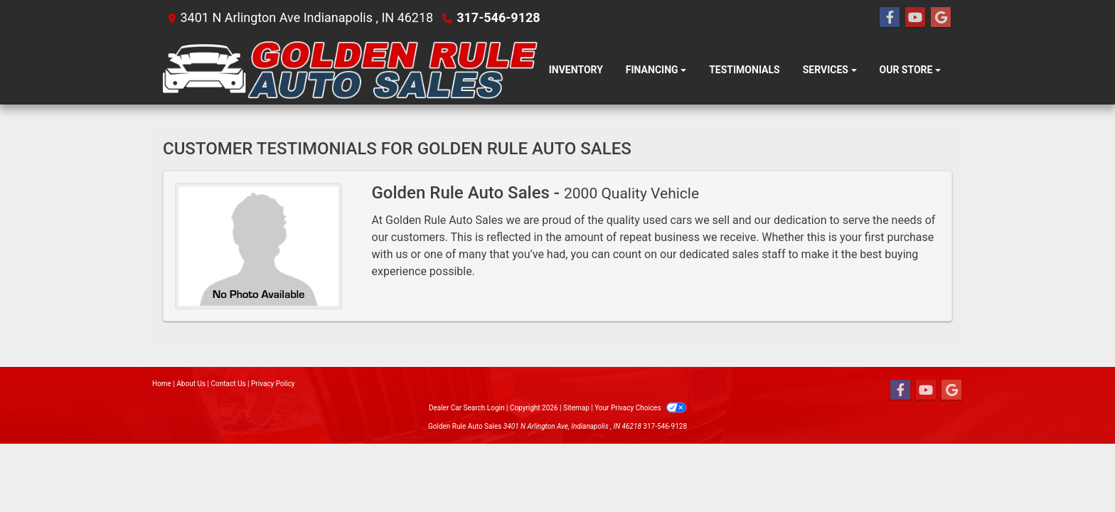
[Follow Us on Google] (941, 17)
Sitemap (576, 408)
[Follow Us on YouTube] (915, 17)
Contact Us (228, 384)
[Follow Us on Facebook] (890, 17)
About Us (191, 384)
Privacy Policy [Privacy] (273, 384)
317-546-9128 (498, 17)
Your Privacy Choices (640, 408)
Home (161, 384)
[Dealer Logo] (350, 70)
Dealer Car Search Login (467, 408)
